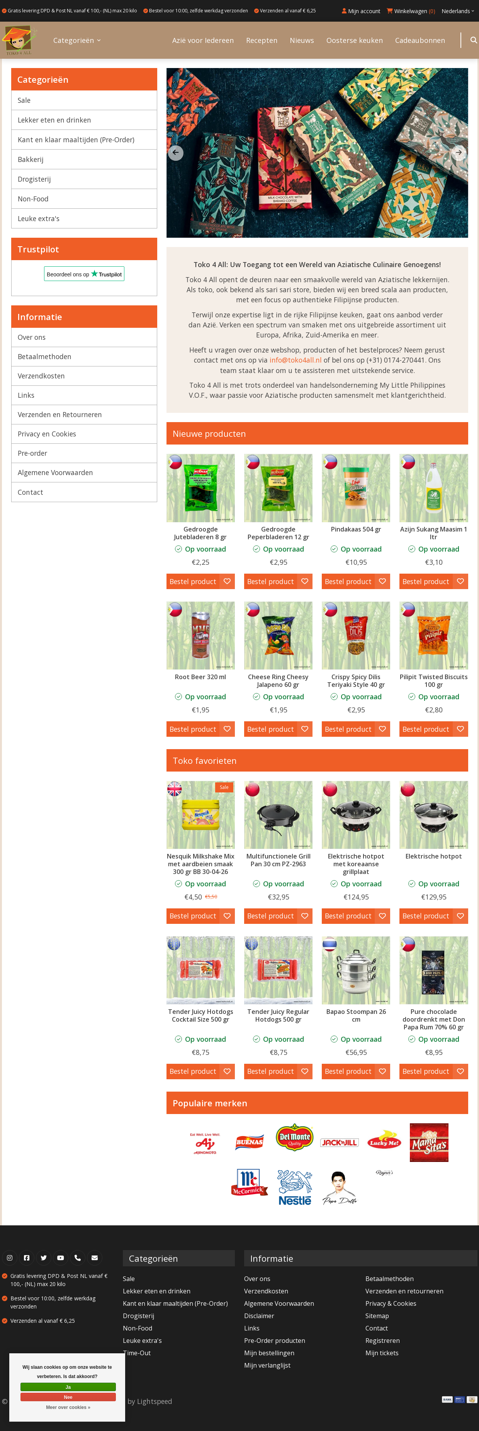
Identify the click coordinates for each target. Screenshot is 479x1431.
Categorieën (73, 40)
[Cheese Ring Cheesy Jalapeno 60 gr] (278, 635)
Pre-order (32, 453)
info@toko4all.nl (296, 360)
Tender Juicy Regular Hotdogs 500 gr (278, 1015)
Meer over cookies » (68, 1407)
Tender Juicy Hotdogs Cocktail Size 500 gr (200, 1015)
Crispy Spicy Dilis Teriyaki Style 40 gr (356, 681)
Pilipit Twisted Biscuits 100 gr (434, 681)
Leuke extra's (38, 218)
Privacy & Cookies (390, 1303)
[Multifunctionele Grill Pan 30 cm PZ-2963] (278, 815)
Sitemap (377, 1316)
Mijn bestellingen (269, 1353)
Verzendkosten (41, 375)
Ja (68, 1387)
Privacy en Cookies (47, 433)
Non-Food (33, 198)
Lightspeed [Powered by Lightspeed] (154, 1401)
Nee (68, 1397)
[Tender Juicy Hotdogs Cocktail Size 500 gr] (200, 970)
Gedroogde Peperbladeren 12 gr (278, 533)
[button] (459, 153)
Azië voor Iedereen (203, 40)
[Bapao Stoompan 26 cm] (356, 970)
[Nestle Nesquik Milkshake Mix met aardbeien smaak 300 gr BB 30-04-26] (200, 815)
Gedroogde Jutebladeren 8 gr (200, 533)
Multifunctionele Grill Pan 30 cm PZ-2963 (278, 860)
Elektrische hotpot (434, 856)
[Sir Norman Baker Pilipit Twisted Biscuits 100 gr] (433, 635)
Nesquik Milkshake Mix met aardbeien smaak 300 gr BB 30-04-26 (200, 864)
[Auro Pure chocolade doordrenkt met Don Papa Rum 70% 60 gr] (433, 970)
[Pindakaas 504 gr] (356, 488)
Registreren (382, 1340)
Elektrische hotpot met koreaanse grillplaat (356, 864)
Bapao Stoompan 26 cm (356, 1015)
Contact (30, 492)
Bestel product (193, 581)
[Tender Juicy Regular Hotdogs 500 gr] (278, 970)
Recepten (261, 40)
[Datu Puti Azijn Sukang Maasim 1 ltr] (433, 488)
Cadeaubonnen (420, 40)
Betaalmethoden (44, 356)
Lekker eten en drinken (54, 119)
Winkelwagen (411, 11)
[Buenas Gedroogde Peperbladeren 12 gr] (278, 488)
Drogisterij (34, 179)
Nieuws (302, 40)
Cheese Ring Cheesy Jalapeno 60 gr (278, 681)
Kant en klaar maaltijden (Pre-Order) (76, 139)
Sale (24, 100)
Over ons (32, 337)
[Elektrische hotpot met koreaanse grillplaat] (356, 815)
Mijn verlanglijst (267, 1365)
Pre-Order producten (274, 1340)
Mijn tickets (382, 1353)
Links (26, 395)
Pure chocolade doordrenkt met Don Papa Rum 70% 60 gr (434, 1019)
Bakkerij (31, 159)
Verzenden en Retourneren (60, 414)
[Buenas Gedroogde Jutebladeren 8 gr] (200, 488)
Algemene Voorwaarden (55, 472)
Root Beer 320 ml (200, 677)
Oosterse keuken (354, 40)
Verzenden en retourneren (404, 1291)
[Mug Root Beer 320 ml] (200, 635)
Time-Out (137, 1353)
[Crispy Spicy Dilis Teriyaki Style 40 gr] (356, 635)
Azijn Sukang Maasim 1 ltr (433, 533)
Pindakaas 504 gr (356, 529)
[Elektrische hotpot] (433, 815)
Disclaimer (259, 1316)
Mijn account (361, 11)
